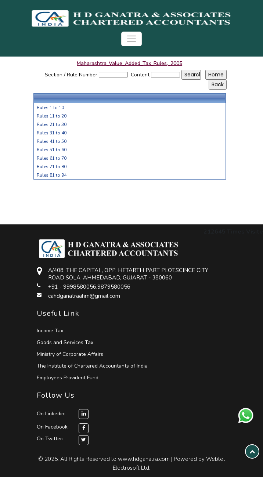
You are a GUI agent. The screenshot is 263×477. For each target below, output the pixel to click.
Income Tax (50, 330)
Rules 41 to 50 (51, 141)
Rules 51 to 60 (51, 150)
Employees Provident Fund (67, 377)
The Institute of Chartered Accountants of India (92, 365)
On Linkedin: (63, 413)
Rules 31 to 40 (51, 133)
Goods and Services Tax (65, 342)
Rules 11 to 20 (51, 116)
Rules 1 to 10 (50, 108)
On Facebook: (53, 426)
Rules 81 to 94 (51, 175)
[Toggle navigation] (131, 39)
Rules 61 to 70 (51, 158)
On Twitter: (50, 438)
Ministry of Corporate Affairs (70, 354)
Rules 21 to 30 (51, 124)
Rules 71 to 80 (51, 167)
